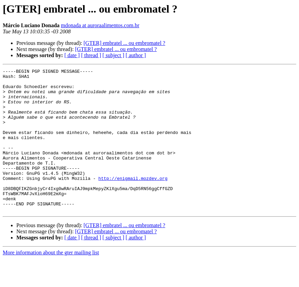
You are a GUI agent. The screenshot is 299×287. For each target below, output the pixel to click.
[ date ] (72, 55)
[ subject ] (113, 55)
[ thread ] (91, 55)
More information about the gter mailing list (51, 281)
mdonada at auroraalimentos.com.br (100, 25)
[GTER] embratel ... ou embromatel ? (124, 43)
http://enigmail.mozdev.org (133, 201)
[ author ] (136, 55)
